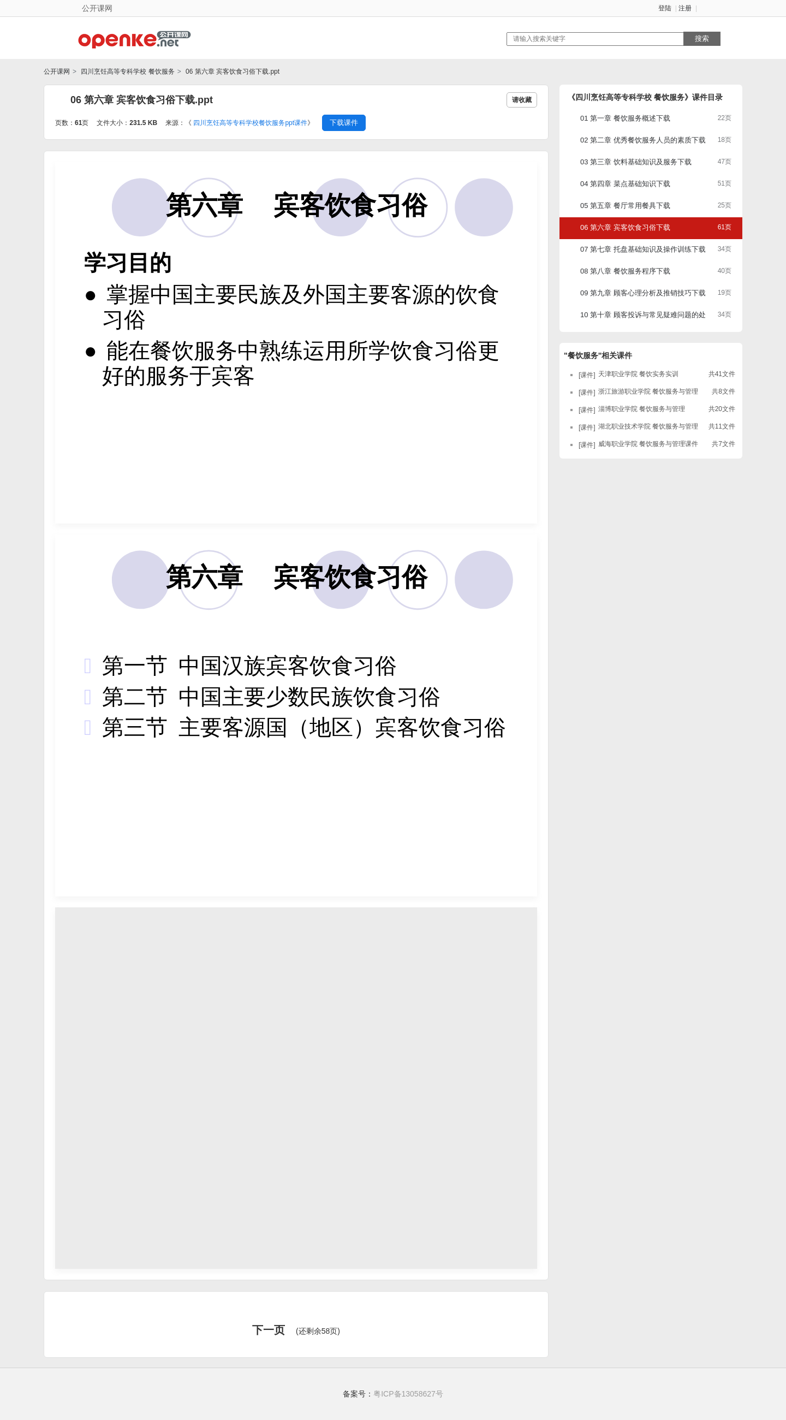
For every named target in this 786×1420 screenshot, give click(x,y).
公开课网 (57, 71)
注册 (685, 8)
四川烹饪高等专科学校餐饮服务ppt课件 (250, 123)
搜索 (702, 38)
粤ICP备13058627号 (408, 1393)
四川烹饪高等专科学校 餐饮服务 (127, 71)
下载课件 (344, 122)
